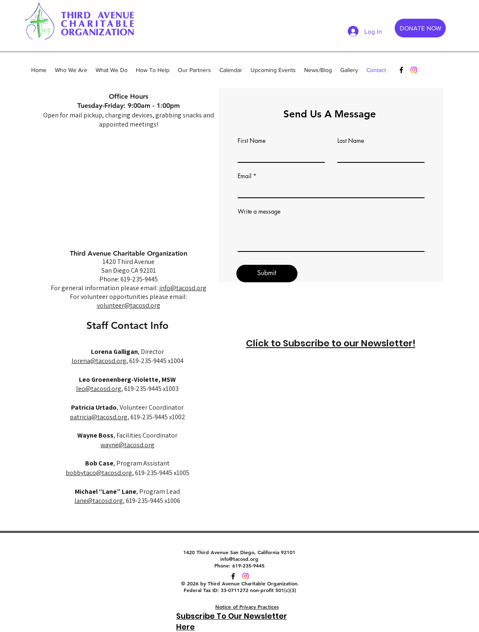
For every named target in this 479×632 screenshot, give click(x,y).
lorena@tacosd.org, (99, 360)
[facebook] (401, 70)
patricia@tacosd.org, (99, 417)
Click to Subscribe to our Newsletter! (330, 343)
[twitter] (245, 576)
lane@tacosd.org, (99, 500)
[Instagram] (414, 70)
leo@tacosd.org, (99, 388)
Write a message (259, 211)
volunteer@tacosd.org (128, 305)
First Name (251, 141)
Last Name (350, 141)
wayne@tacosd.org (128, 444)
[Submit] (266, 273)
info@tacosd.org (182, 288)
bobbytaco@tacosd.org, (100, 472)
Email (244, 176)
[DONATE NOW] (420, 28)
